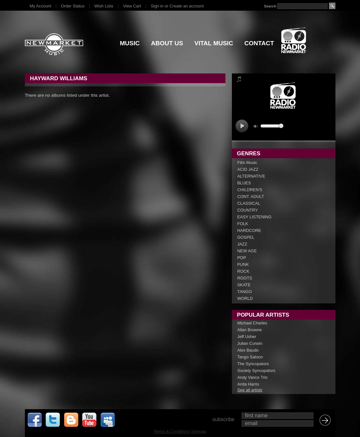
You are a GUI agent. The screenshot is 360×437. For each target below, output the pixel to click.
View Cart (132, 6)
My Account (40, 6)
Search (270, 6)
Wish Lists (103, 6)
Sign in (157, 6)
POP (241, 257)
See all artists (249, 390)
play (241, 126)
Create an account (186, 6)
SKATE (244, 284)
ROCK (243, 271)
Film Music (247, 162)
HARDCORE (249, 230)
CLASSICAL (248, 203)
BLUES (244, 182)
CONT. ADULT (250, 196)
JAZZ (242, 244)
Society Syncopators (256, 370)
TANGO (244, 291)
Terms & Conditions (172, 431)
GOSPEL (246, 237)
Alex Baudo (248, 350)
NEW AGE (247, 250)
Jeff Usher (246, 336)
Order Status (72, 6)
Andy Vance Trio (252, 377)
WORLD (245, 298)
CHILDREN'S (249, 189)
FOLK (242, 223)
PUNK (243, 264)
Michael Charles (252, 323)
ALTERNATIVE (251, 176)
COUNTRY (247, 210)
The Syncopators (253, 363)
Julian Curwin (249, 343)
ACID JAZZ (247, 169)
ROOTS (244, 278)
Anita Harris (248, 384)
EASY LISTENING (254, 216)
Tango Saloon (250, 357)
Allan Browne (249, 329)
